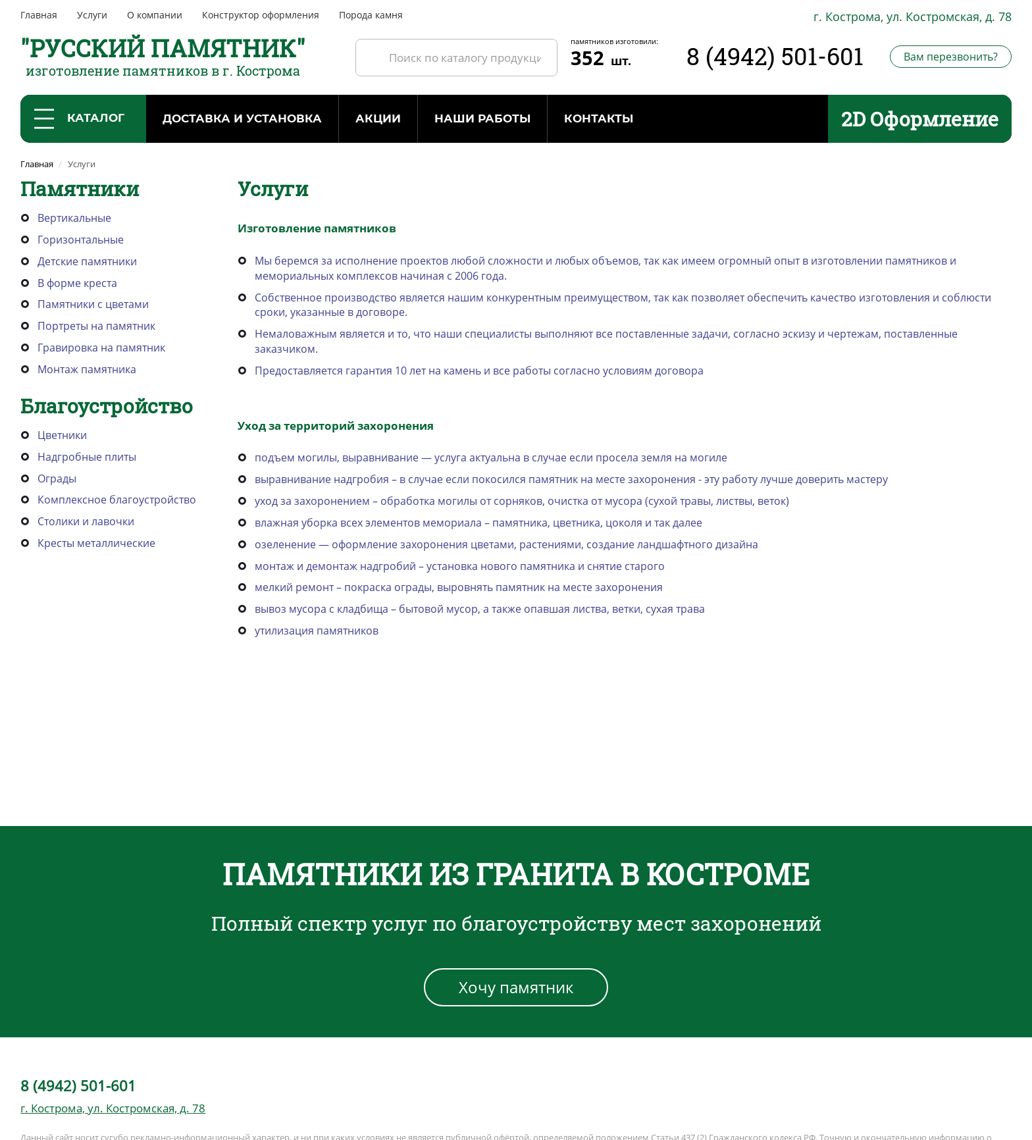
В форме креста (77, 283)
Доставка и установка (242, 118)
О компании (154, 15)
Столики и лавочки (86, 521)
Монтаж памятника (87, 369)
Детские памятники (87, 261)
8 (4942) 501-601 (775, 56)
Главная (38, 15)
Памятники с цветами (93, 304)
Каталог (79, 119)
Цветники (62, 435)
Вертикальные (74, 218)
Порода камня (371, 15)
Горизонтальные (81, 239)
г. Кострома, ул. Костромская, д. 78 (912, 16)
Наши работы (482, 118)
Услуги (92, 15)
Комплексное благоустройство (117, 499)
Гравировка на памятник (101, 347)
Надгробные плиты (87, 457)
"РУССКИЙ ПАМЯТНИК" (162, 48)
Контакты (598, 118)
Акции (378, 118)
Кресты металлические (96, 543)
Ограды (57, 478)
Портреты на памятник (96, 326)
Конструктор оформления (260, 15)
